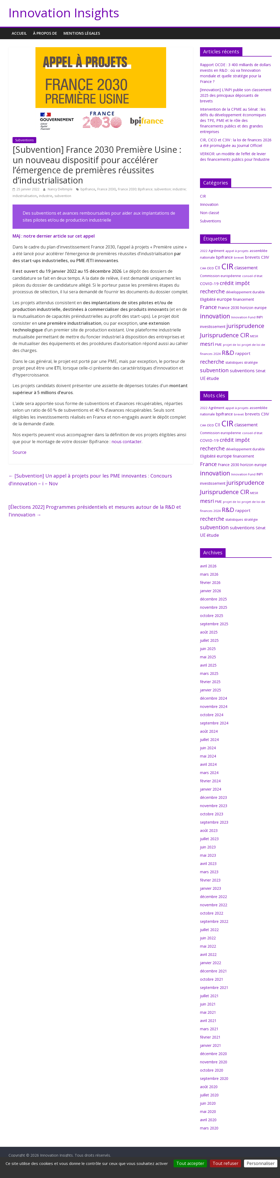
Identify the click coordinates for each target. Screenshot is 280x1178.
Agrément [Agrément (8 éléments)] (216, 250)
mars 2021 (209, 1028)
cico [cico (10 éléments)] (210, 267)
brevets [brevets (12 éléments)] (252, 257)
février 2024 (210, 780)
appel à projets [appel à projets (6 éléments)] (237, 251)
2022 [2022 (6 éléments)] (203, 251)
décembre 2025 (213, 599)
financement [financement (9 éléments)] (243, 299)
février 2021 (210, 1037)
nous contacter (126, 441)
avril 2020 (208, 1119)
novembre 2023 (213, 805)
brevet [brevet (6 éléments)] (239, 257)
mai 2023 (208, 855)
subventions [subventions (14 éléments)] (242, 371)
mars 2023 (209, 871)
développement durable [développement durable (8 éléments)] (245, 292)
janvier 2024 (210, 789)
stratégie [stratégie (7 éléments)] (251, 362)
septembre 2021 (214, 987)
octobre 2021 (211, 979)
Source (19, 452)
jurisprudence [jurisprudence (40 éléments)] (245, 326)
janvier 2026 (210, 590)
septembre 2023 (214, 822)
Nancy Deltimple (60, 189)
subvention (62, 196)
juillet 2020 (209, 1094)
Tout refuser (225, 1163)
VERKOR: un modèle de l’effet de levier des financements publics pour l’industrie (235, 159)
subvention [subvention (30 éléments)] (214, 370)
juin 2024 (208, 747)
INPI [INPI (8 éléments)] (260, 317)
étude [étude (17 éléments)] (213, 378)
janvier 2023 (210, 888)
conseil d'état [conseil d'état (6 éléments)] (252, 276)
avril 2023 (208, 863)
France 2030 (106, 189)
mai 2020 (208, 1111)
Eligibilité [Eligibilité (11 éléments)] (208, 299)
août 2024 (209, 731)
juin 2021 (208, 1004)
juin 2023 (208, 847)
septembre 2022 (214, 921)
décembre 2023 (213, 797)
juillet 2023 (209, 838)
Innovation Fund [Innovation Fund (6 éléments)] (243, 317)
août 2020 (209, 1086)
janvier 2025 (210, 689)
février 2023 (210, 880)
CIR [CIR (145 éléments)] (227, 266)
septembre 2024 (214, 723)
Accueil (19, 33)
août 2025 (209, 632)
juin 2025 (208, 648)
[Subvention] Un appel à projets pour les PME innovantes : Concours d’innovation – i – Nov (90, 479)
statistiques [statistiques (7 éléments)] (234, 362)
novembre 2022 (213, 904)
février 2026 (210, 582)
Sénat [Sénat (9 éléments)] (260, 370)
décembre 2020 (213, 1053)
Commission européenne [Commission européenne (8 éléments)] (220, 275)
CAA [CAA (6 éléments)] (203, 268)
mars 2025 (209, 673)
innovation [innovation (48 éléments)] (215, 316)
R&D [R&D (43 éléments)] (228, 352)
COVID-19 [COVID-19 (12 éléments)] (209, 283)
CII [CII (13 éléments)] (217, 268)
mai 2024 (208, 756)
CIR (203, 196)
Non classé (209, 212)
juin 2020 (208, 1103)
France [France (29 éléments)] (208, 307)
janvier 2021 (210, 1045)
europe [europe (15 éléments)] (224, 299)
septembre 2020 (214, 1078)
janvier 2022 (210, 962)
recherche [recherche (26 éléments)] (212, 361)
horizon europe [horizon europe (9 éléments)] (253, 307)
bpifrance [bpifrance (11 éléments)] (224, 257)
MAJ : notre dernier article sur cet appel (54, 236)
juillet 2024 (209, 739)
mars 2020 (209, 1128)
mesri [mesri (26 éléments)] (207, 343)
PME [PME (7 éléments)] (218, 344)
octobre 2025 (211, 615)
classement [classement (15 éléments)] (246, 268)
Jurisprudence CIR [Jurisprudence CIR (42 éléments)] (224, 335)
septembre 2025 (214, 623)
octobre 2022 (211, 913)
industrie (45, 196)
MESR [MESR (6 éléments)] (254, 336)
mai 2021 (208, 1012)
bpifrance (88, 189)
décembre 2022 (213, 896)
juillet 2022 (209, 929)
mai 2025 (208, 656)
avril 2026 (208, 565)
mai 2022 (208, 946)
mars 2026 (209, 574)
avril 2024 (208, 764)
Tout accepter (190, 1163)
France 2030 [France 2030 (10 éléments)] (228, 307)
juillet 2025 (209, 640)
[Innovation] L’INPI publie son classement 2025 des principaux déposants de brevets (235, 95)
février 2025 (210, 681)
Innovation (209, 204)
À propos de (45, 33)
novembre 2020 (213, 1061)
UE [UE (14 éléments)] (203, 378)
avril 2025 (208, 665)
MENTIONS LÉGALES (81, 33)
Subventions (24, 140)
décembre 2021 (213, 970)
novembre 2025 (213, 607)
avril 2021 (208, 1020)
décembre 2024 (213, 698)
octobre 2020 (211, 1070)
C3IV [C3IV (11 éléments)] (265, 257)
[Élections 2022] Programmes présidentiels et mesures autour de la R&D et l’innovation (95, 511)
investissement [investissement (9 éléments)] (212, 326)
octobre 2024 (211, 714)
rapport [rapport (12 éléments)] (242, 353)
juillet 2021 (209, 995)
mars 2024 (209, 772)
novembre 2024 (213, 706)
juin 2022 (208, 937)
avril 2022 (208, 954)
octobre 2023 (211, 813)
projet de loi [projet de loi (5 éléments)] (232, 345)
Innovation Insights (64, 12)
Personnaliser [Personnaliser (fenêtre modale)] (261, 1163)
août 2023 (209, 830)
